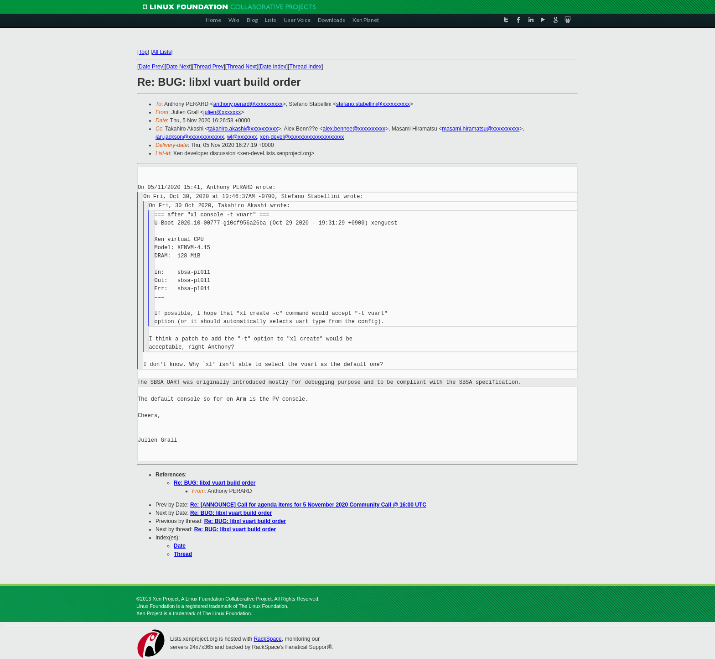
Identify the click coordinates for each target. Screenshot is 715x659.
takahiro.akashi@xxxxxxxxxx (243, 129)
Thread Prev (208, 66)
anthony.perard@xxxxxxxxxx (248, 104)
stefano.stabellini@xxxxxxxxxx (373, 104)
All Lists (161, 52)
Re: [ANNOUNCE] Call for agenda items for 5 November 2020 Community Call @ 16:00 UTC (308, 505)
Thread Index (306, 66)
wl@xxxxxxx (242, 137)
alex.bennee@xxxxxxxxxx (354, 129)
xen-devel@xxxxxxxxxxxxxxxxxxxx (302, 137)
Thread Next (242, 66)
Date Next (178, 66)
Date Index (273, 66)
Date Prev (151, 66)
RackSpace (267, 639)
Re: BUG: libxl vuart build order (214, 483)
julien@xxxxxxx (222, 112)
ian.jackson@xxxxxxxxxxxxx (189, 137)
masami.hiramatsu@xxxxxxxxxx (480, 129)
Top (143, 52)
